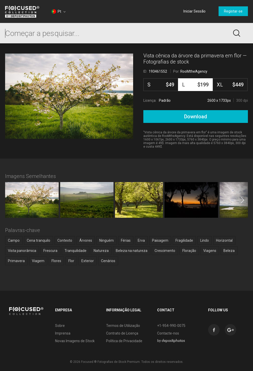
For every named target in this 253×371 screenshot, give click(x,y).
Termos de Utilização (123, 326)
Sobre (60, 326)
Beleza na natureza (131, 251)
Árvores (85, 240)
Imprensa (62, 333)
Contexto (64, 240)
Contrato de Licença (122, 333)
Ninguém (106, 240)
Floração (189, 251)
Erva (141, 240)
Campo (14, 240)
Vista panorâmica (22, 251)
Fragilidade (184, 240)
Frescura (50, 251)
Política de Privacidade (124, 341)
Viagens (209, 251)
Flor (71, 261)
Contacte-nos (168, 333)
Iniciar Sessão (194, 11)
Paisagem (160, 240)
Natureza (101, 251)
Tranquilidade (75, 251)
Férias (126, 240)
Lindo (204, 240)
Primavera (16, 261)
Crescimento (165, 251)
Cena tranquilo (38, 240)
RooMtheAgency (193, 71)
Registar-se (233, 11)
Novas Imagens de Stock (75, 341)
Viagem (38, 261)
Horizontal (224, 240)
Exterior (87, 261)
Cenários (108, 261)
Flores (56, 261)
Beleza (229, 251)
